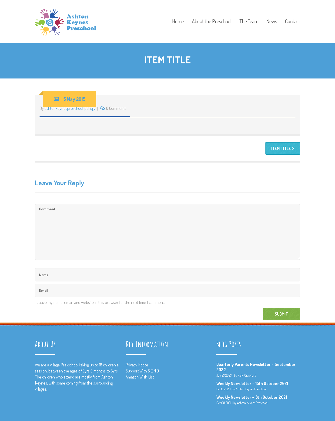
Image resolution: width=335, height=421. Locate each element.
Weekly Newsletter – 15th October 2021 (252, 383)
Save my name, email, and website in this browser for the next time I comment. (102, 302)
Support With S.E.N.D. (143, 370)
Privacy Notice (137, 364)
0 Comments (116, 108)
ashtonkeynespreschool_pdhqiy (70, 108)
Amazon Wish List (140, 376)
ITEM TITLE (282, 148)
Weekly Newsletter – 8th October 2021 (251, 397)
